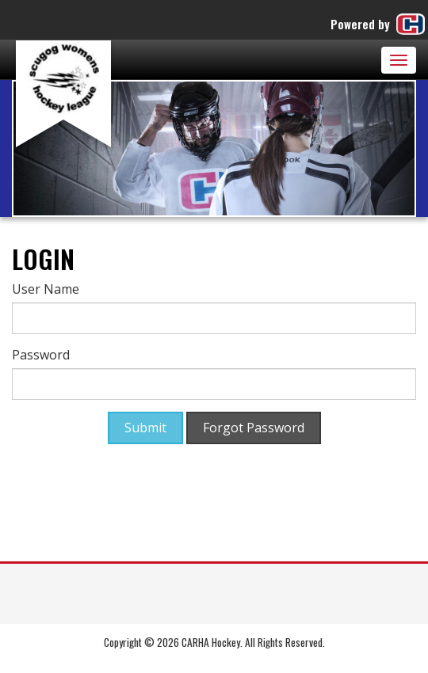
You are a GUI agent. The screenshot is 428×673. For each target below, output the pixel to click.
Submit (145, 427)
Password (41, 354)
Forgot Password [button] (253, 427)
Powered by (379, 24)
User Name (45, 289)
